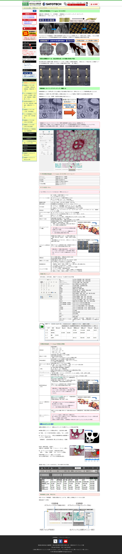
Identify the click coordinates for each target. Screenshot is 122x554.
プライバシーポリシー (64, 537)
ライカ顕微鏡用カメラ (28, 138)
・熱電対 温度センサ (28, 21)
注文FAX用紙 (27, 48)
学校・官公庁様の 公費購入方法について (28, 65)
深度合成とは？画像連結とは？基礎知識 (30, 129)
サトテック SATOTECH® (28, 15)
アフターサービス (27, 67)
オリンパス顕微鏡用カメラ (29, 134)
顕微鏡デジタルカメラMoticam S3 (29, 154)
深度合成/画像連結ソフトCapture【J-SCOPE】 (31, 1)
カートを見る (28, 28)
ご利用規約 (54, 537)
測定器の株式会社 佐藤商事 (44, 545)
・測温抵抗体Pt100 (27, 23)
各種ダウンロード (28, 70)
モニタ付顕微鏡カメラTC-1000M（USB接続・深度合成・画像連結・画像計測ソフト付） (30, 96)
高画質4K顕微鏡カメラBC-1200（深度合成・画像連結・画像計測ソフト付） (30, 104)
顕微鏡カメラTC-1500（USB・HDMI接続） (29, 110)
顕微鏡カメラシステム (28, 80)
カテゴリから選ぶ (27, 7)
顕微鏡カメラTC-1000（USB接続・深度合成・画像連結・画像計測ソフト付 (30, 88)
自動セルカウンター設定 (46, 424)
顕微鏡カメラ (35, 7)
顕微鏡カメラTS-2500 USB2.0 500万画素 (29, 121)
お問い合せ (26, 42)
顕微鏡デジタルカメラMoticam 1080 (29, 158)
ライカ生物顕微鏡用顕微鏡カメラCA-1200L (30, 142)
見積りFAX (27, 45)
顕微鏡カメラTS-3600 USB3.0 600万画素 (29, 125)
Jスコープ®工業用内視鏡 (28, 17)
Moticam (25, 148)
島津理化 (25, 145)
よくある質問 (26, 57)
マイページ (27, 61)
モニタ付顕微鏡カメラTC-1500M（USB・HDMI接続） (30, 115)
